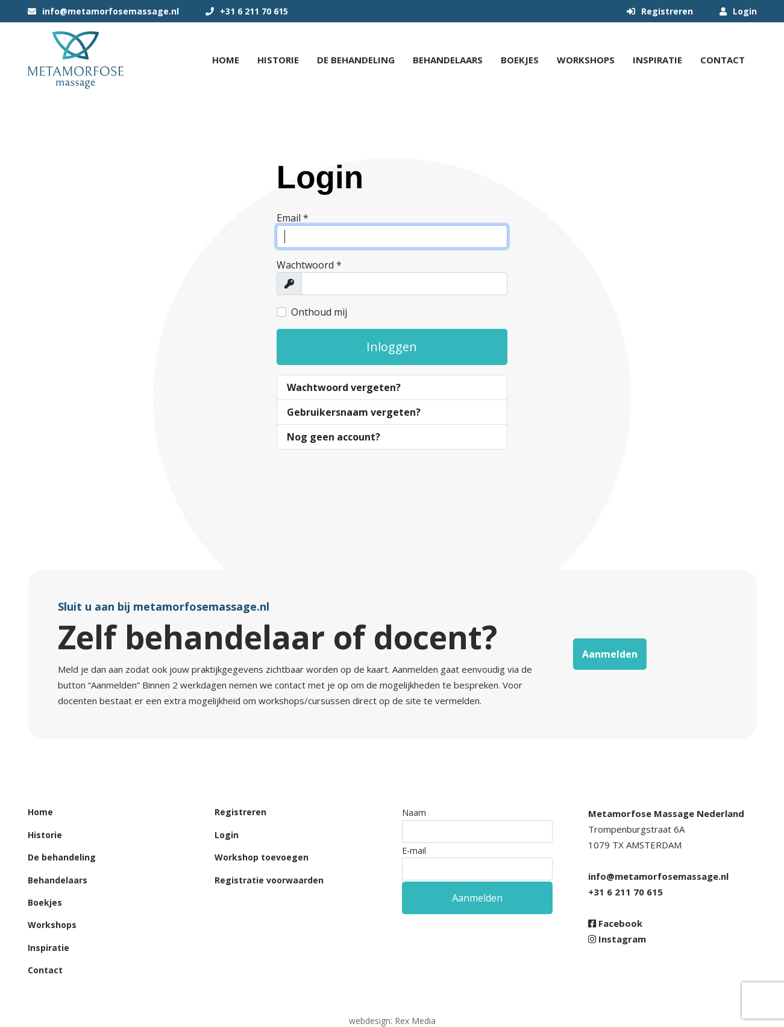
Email (293, 217)
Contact (722, 60)
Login (738, 11)
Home (225, 60)
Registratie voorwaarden (269, 880)
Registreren (660, 11)
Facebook (615, 923)
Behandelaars (448, 60)
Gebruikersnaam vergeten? (354, 412)
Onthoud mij (319, 312)
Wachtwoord (309, 265)
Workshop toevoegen (262, 857)
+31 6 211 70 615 (246, 11)
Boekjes (520, 60)
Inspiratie (657, 60)
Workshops (586, 60)
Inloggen (391, 347)
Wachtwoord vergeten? (344, 387)
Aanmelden (610, 654)
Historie (278, 60)
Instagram (617, 939)
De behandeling (356, 60)
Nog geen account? (333, 437)
